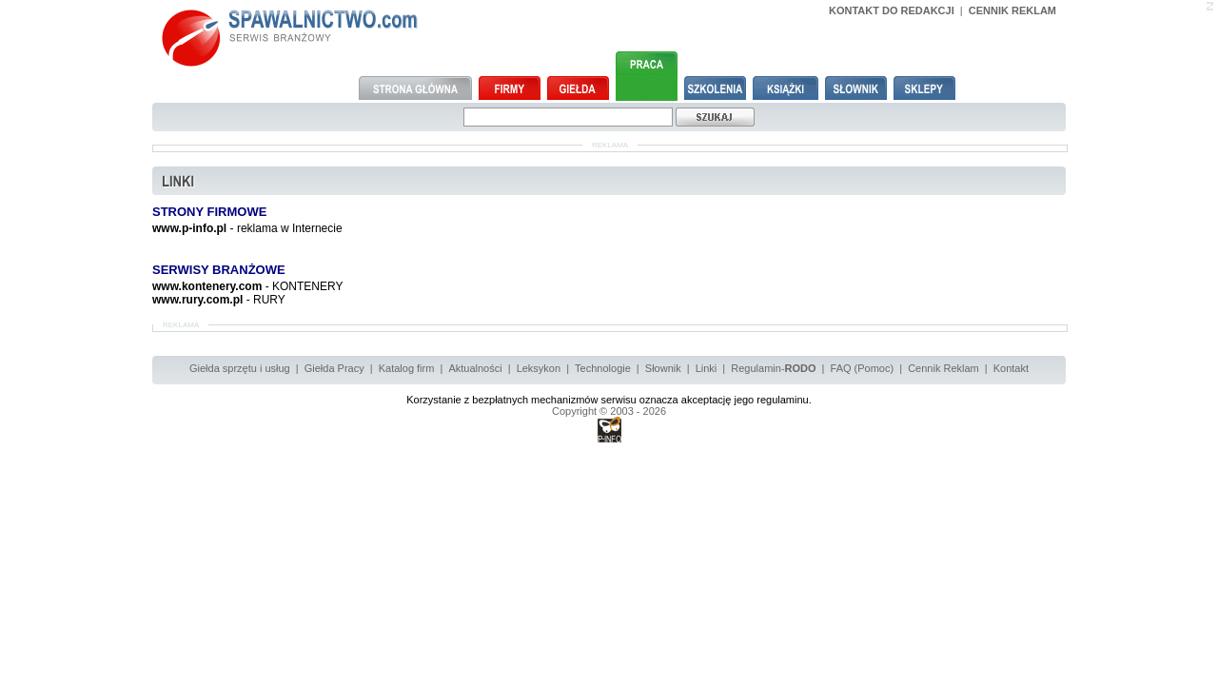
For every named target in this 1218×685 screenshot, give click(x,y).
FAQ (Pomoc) (862, 368)
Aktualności (474, 368)
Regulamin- (773, 368)
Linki (706, 368)
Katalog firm (407, 368)
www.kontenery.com (207, 286)
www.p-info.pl (189, 228)
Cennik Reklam (943, 368)
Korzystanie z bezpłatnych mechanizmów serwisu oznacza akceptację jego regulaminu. (609, 399)
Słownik (663, 368)
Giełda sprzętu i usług (239, 368)
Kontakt (1011, 368)
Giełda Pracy (334, 368)
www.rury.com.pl (197, 299)
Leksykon (538, 368)
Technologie (603, 368)
